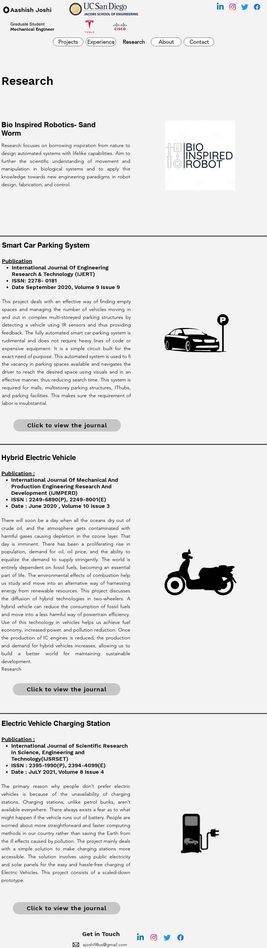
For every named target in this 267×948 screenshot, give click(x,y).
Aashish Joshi (30, 10)
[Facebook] (257, 7)
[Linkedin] (220, 7)
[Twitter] (245, 7)
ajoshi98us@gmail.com (105, 944)
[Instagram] (232, 7)
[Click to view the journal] (67, 425)
